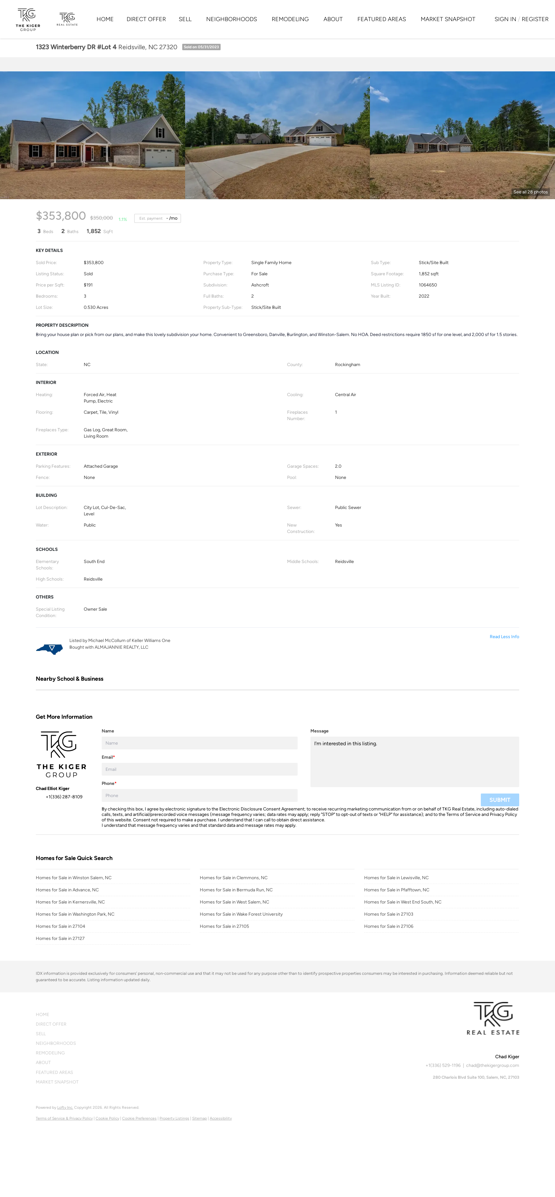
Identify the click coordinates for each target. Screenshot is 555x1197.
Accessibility (221, 1118)
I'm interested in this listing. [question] (414, 762)
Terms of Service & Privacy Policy (64, 1118)
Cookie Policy (107, 1118)
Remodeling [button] (290, 19)
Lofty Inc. (65, 1107)
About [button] (333, 19)
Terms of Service (463, 814)
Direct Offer (146, 19)
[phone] (200, 795)
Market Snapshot (448, 19)
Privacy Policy (503, 814)
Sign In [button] (505, 19)
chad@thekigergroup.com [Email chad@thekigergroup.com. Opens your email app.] (492, 1065)
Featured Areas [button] (381, 19)
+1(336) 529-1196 (443, 1065)
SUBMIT (500, 799)
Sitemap (199, 1118)
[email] (200, 769)
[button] (59, 1015)
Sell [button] (185, 19)
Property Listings (174, 1118)
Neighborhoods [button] (231, 19)
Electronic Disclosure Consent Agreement (261, 809)
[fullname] (200, 743)
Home (105, 19)
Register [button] (535, 19)
